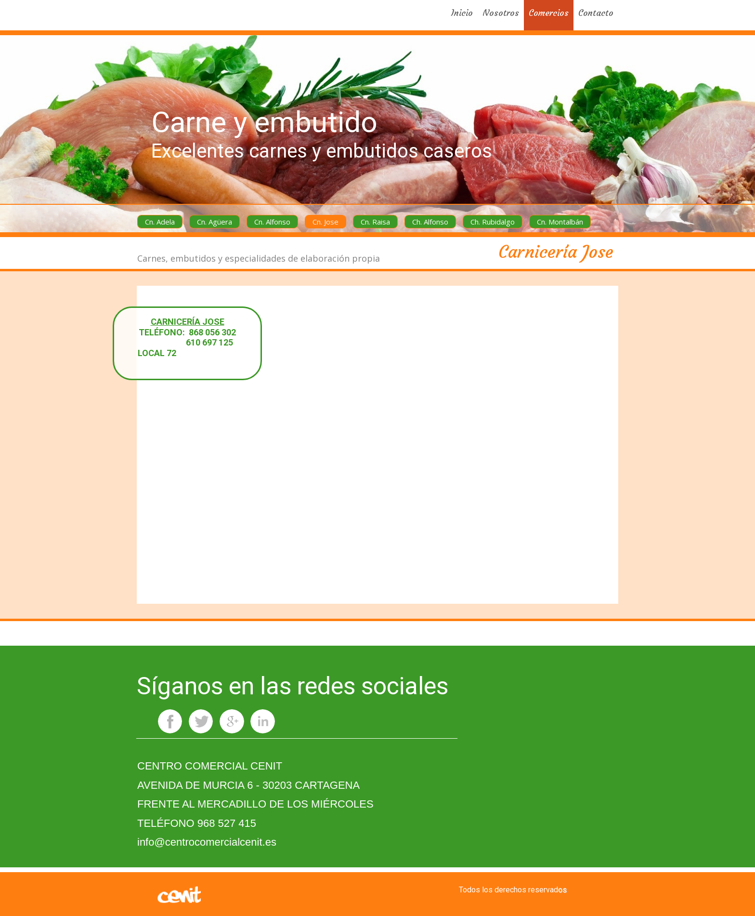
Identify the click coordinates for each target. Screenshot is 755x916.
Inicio (462, 12)
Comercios (549, 12)
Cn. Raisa (375, 221)
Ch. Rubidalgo (492, 221)
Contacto (595, 12)
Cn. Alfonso (272, 221)
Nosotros (500, 12)
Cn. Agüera (214, 221)
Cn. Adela (160, 221)
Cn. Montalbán (560, 221)
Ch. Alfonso (430, 221)
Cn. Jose (325, 221)
